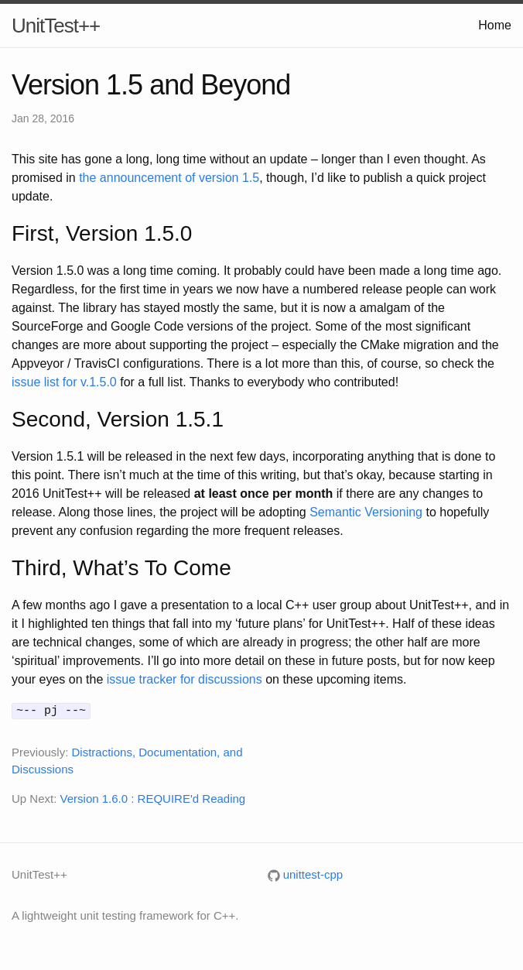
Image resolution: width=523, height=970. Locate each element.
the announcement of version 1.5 (169, 177)
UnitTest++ (56, 25)
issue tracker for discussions (184, 679)
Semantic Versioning (365, 512)
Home (494, 25)
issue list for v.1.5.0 (64, 382)
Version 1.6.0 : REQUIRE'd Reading (153, 797)
